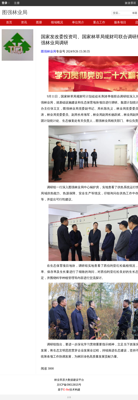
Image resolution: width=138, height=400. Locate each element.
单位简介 (78, 22)
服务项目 (120, 22)
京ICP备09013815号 (69, 384)
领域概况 (57, 22)
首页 (9, 22)
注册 (17, 3)
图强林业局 (48, 51)
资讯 (24, 22)
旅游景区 (130, 3)
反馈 (69, 397)
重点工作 (99, 22)
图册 (39, 22)
